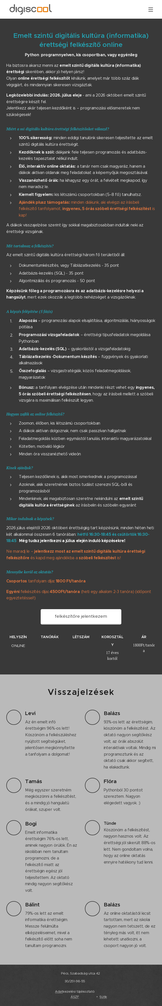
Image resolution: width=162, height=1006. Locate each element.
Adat (59, 991)
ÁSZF (75, 997)
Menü (150, 9)
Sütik (103, 997)
